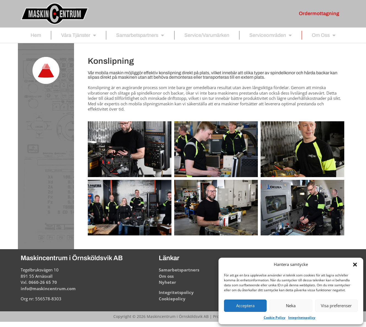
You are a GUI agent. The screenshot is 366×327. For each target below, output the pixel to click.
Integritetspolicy (301, 317)
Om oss (323, 35)
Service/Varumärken (206, 35)
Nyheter (167, 282)
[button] (355, 264)
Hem (36, 35)
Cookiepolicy (172, 298)
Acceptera (245, 305)
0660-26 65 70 (43, 282)
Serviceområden (270, 35)
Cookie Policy (274, 317)
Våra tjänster (78, 35)
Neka (291, 305)
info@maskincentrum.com (48, 288)
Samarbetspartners (140, 35)
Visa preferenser (336, 305)
